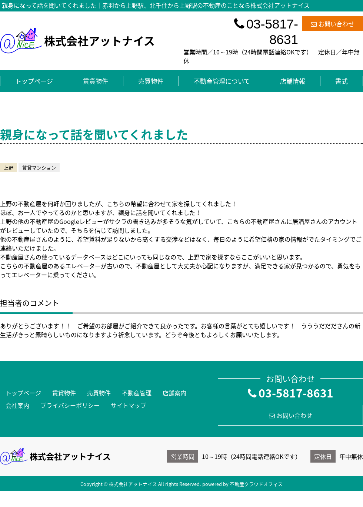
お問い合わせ (332, 23)
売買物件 (150, 80)
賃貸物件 (95, 80)
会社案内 (17, 405)
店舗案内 (174, 392)
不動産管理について (222, 80)
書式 (341, 80)
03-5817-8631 (266, 32)
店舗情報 (292, 80)
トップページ (34, 80)
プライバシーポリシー (70, 405)
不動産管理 (136, 392)
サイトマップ (128, 405)
